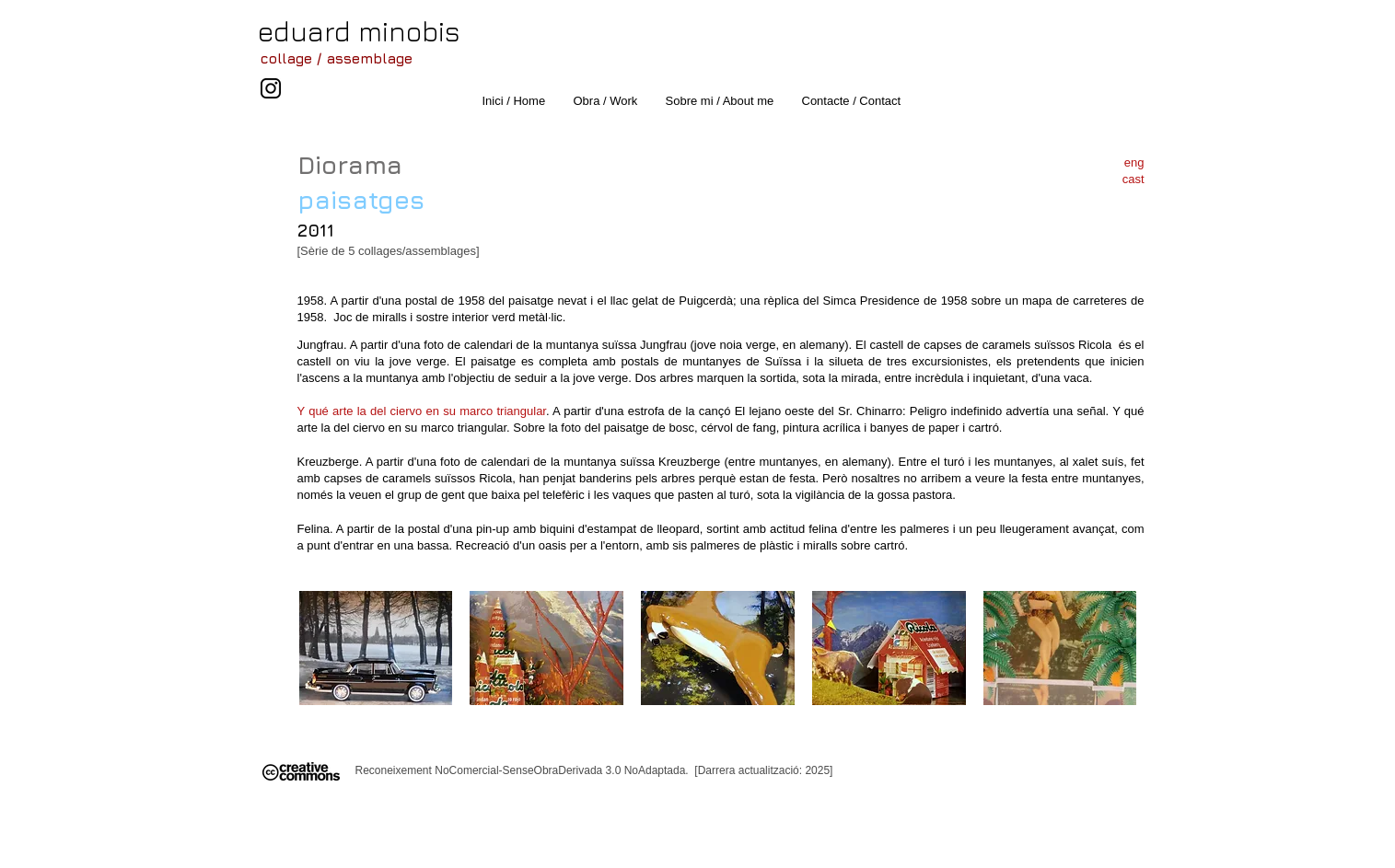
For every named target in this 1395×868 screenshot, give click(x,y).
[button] (376, 648)
